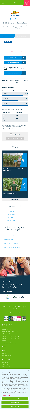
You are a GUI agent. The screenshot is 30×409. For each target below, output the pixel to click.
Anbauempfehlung (22, 36)
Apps (4, 353)
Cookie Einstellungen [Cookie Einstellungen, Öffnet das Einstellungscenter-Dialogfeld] (15, 398)
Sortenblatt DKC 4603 (13, 57)
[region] (15, 389)
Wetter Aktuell (7, 356)
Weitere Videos (14, 199)
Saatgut (5, 364)
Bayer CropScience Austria (11, 336)
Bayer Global (7, 329)
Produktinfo (7, 36)
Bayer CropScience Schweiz (11, 338)
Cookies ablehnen (15, 402)
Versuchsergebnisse (13, 62)
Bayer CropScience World (10, 332)
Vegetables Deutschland (10, 343)
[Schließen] (28, 370)
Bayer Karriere (7, 334)
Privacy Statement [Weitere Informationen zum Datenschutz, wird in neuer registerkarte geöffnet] (5, 395)
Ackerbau (6, 362)
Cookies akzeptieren (15, 406)
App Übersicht (15, 313)
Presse (5, 341)
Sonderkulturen (8, 367)
